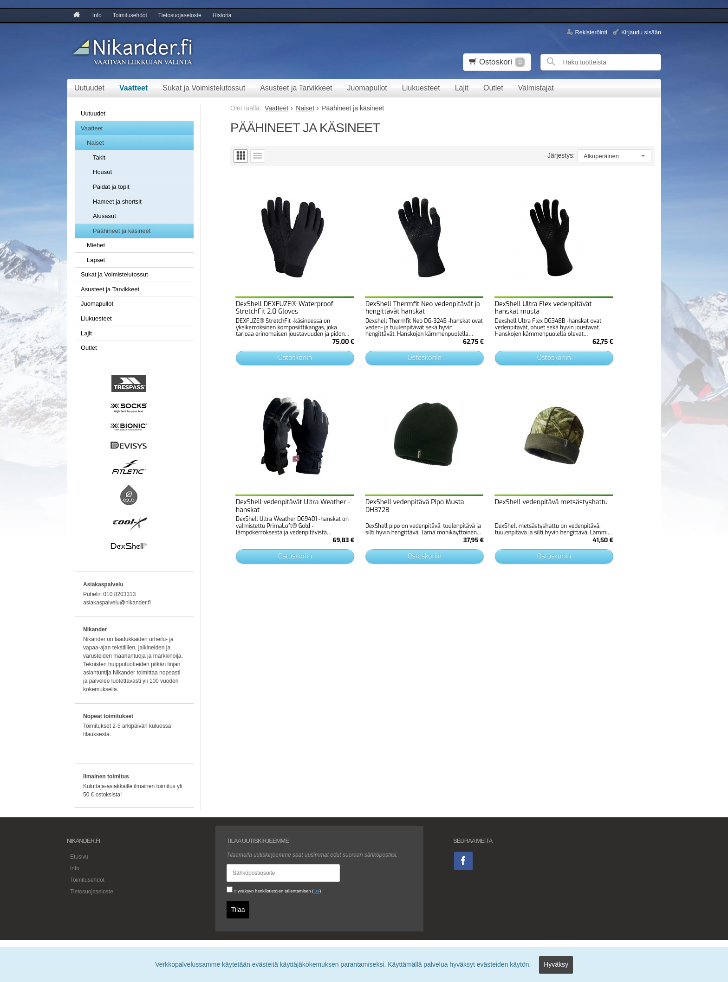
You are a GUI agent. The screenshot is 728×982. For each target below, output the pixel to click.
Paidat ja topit (111, 186)
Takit (99, 157)
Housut (102, 171)
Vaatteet (133, 88)
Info (97, 15)
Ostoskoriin (283, 336)
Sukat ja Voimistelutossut (203, 88)
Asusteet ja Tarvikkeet (296, 88)
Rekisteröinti (591, 32)
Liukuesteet (421, 88)
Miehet (96, 245)
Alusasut (104, 215)
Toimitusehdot (130, 15)
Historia (222, 15)
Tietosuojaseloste (180, 15)
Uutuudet (89, 88)
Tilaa (238, 907)
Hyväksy (556, 966)
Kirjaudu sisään (641, 32)
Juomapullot (367, 88)
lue (316, 890)
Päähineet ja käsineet (121, 230)
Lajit (461, 88)
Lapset (96, 260)
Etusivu (76, 856)
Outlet (493, 88)
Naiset (95, 142)
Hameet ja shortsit (117, 201)
